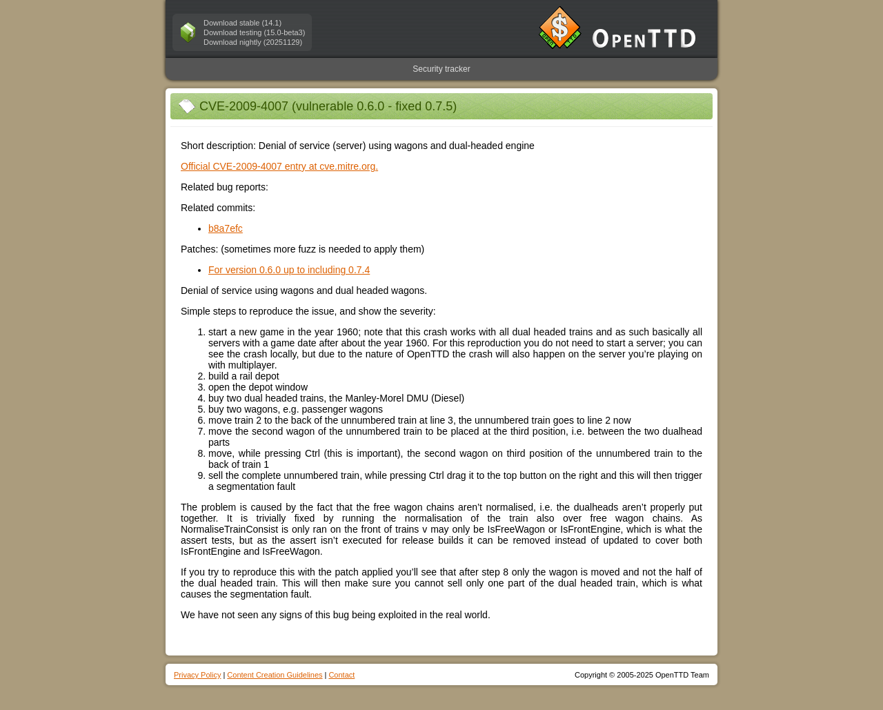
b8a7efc (225, 228)
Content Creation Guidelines (274, 675)
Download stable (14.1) (242, 23)
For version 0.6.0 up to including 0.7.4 (289, 269)
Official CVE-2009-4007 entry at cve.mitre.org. (279, 166)
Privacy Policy (197, 675)
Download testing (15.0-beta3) (254, 32)
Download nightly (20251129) (253, 42)
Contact (341, 675)
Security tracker (441, 69)
